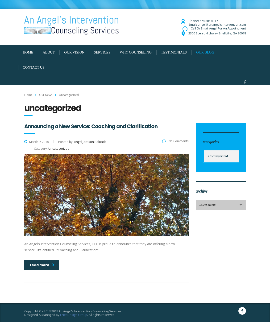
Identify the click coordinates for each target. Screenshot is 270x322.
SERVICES (102, 52)
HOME (28, 52)
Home (28, 95)
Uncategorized (218, 156)
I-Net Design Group (73, 315)
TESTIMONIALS (174, 52)
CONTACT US (34, 67)
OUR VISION (74, 52)
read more (42, 265)
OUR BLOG (205, 52)
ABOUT (49, 52)
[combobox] (221, 205)
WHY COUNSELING (136, 52)
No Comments (175, 141)
